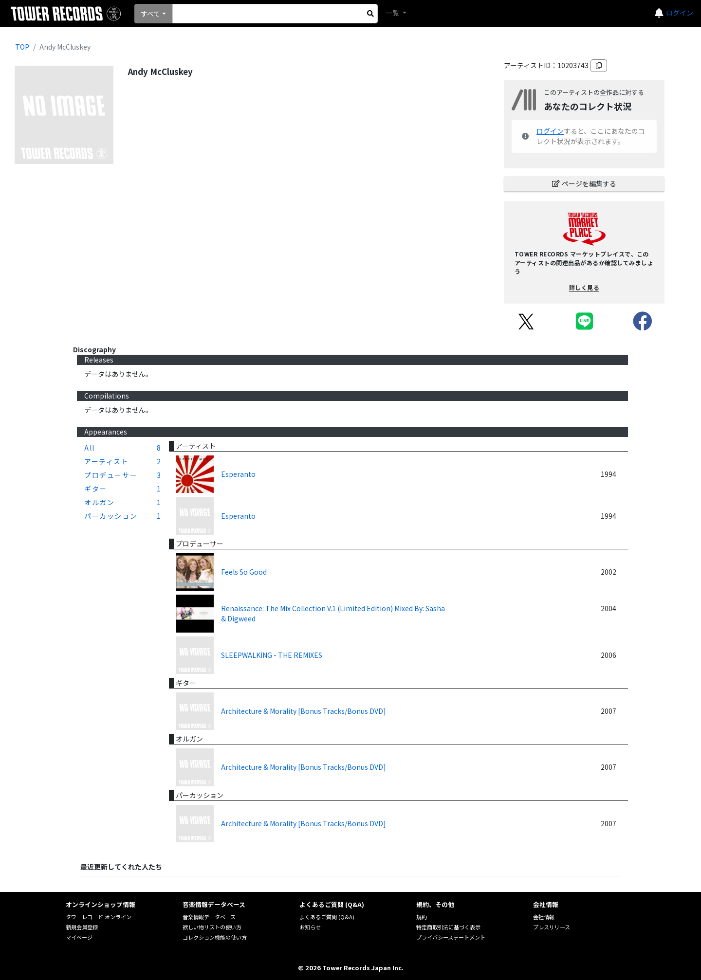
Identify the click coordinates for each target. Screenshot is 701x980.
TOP (22, 47)
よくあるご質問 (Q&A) (326, 917)
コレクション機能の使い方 (215, 937)
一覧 (393, 13)
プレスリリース (551, 927)
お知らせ (310, 927)
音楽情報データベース (209, 917)
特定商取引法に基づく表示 (448, 927)
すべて (150, 13)
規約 (421, 917)
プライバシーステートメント (450, 937)
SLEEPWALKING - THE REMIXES (271, 655)
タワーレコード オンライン (98, 917)
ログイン (679, 13)
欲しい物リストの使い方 (212, 927)
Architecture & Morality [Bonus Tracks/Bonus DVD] (303, 711)
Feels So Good (244, 572)
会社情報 (543, 917)
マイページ (79, 937)
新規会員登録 (82, 927)
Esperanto (238, 474)
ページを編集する (584, 183)
